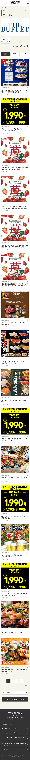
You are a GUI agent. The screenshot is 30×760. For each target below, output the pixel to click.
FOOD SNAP (24, 54)
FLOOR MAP (23, 10)
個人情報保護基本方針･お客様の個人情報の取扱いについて (14, 744)
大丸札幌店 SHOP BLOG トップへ (16, 699)
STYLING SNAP (15, 54)
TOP (2, 7)
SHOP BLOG (5, 54)
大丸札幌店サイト (7, 724)
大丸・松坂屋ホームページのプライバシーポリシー (13, 738)
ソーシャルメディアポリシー (10, 733)
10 (21, 681)
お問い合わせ (6, 749)
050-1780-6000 (16, 719)
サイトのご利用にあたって (9, 728)
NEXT (26, 685)
